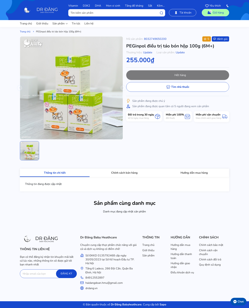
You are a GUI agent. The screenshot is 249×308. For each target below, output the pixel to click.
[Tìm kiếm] (161, 12)
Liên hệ (89, 23)
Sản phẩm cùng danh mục (124, 203)
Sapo (162, 304)
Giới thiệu (42, 23)
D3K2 (86, 6)
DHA (98, 6)
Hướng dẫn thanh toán (181, 256)
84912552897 (94, 278)
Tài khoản (182, 13)
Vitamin (73, 6)
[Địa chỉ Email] (48, 273)
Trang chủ (26, 23)
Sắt (150, 6)
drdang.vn (91, 288)
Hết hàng (180, 75)
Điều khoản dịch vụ (182, 272)
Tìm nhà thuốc (180, 87)
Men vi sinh (113, 6)
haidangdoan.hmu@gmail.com (104, 283)
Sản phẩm (60, 23)
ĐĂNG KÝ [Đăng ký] (66, 273)
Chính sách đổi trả (210, 259)
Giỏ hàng (215, 12)
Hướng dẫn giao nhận (180, 265)
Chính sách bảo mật (211, 245)
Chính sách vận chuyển (208, 252)
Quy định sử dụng (210, 265)
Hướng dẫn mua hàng (180, 247)
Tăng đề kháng (134, 6)
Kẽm (160, 6)
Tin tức (76, 23)
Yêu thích (213, 6)
